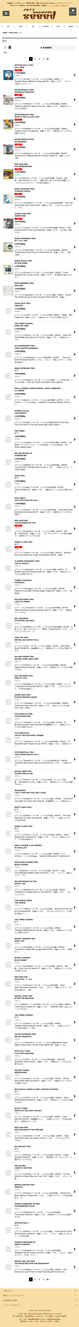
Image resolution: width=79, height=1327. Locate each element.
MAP (64, 1316)
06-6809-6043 (33, 1319)
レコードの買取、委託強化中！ (58, 5)
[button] (6, 13)
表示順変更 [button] (46, 48)
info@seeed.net (53, 1319)
